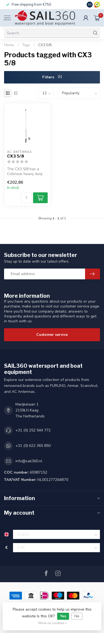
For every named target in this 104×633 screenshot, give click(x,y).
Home (9, 45)
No (76, 616)
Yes (63, 616)
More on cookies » (52, 623)
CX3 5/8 (44, 45)
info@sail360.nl (28, 461)
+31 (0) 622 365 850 (33, 445)
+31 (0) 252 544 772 (33, 430)
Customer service (52, 334)
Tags (26, 45)
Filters (52, 77)
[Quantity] (26, 197)
